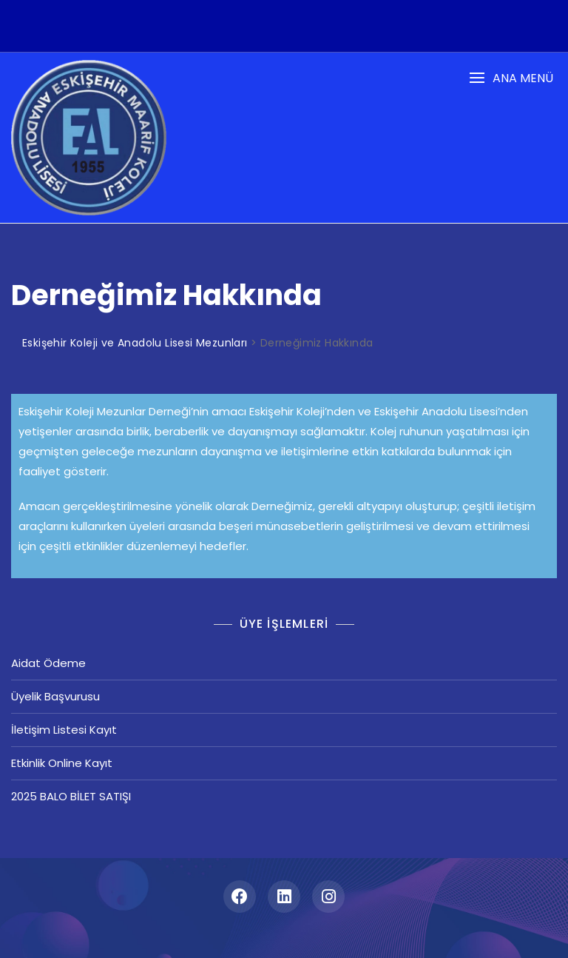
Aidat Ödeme (48, 663)
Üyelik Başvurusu (55, 696)
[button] (511, 78)
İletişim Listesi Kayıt (64, 729)
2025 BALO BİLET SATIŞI (71, 796)
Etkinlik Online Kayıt (61, 763)
